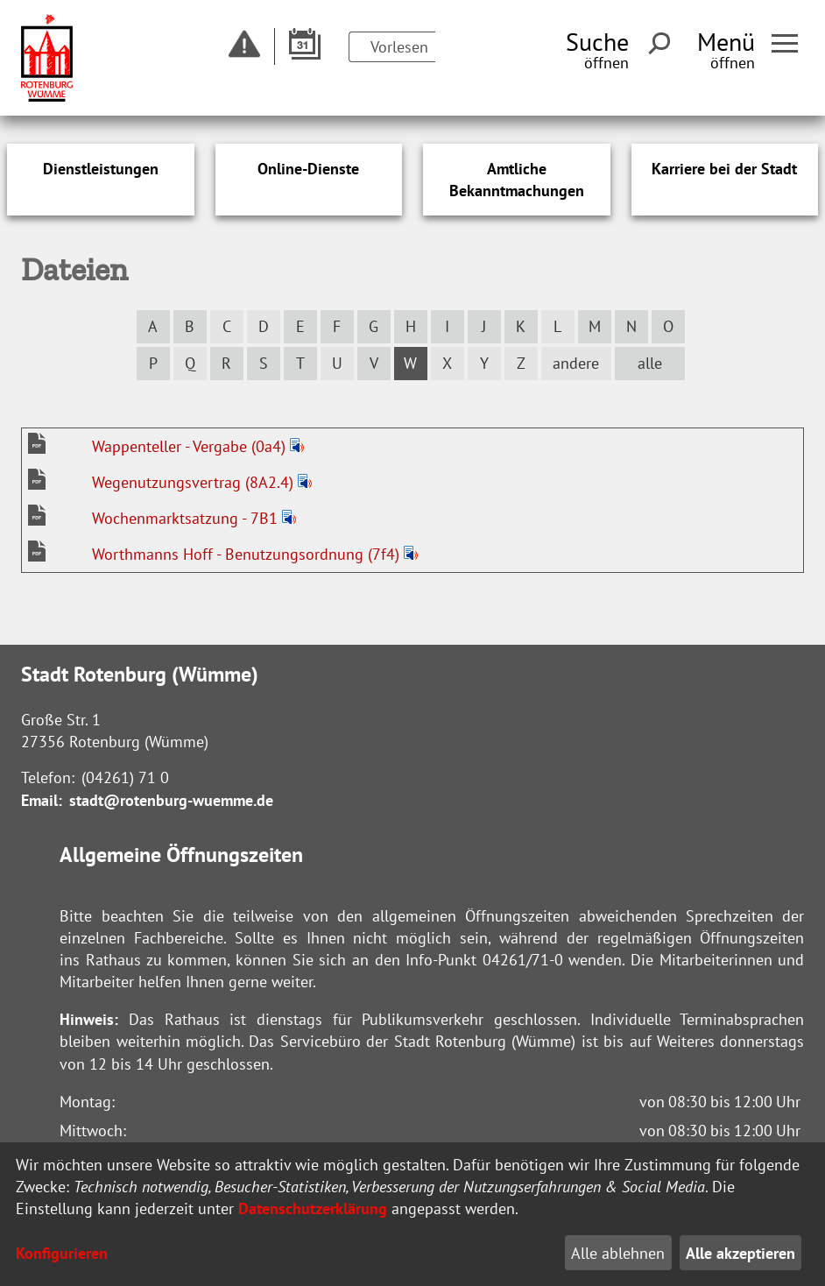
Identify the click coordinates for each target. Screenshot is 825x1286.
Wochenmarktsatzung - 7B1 (187, 518)
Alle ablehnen (618, 1253)
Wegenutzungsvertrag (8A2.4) (195, 482)
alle (650, 363)
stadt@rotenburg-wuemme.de (171, 800)
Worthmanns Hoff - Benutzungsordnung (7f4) (248, 554)
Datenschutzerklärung (312, 1208)
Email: (41, 800)
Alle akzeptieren (740, 1253)
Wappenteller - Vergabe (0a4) (191, 446)
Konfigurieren (62, 1253)
